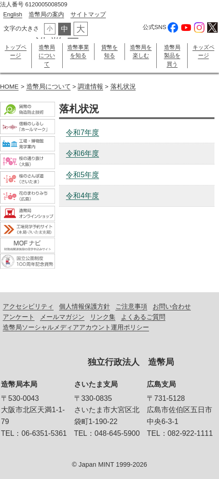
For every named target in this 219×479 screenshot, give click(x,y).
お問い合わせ (172, 306)
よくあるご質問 (143, 316)
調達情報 (90, 86)
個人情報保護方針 (84, 306)
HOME (9, 86)
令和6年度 (82, 153)
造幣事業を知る (78, 51)
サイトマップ (88, 14)
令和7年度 (82, 132)
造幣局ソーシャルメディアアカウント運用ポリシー (76, 327)
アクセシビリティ (28, 306)
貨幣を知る (109, 51)
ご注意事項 (131, 306)
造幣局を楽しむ (141, 51)
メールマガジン (62, 316)
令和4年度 (82, 196)
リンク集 (102, 316)
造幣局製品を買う (172, 56)
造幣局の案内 (46, 14)
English (12, 14)
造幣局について (47, 56)
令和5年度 (82, 175)
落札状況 (123, 86)
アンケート (19, 316)
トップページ (15, 51)
